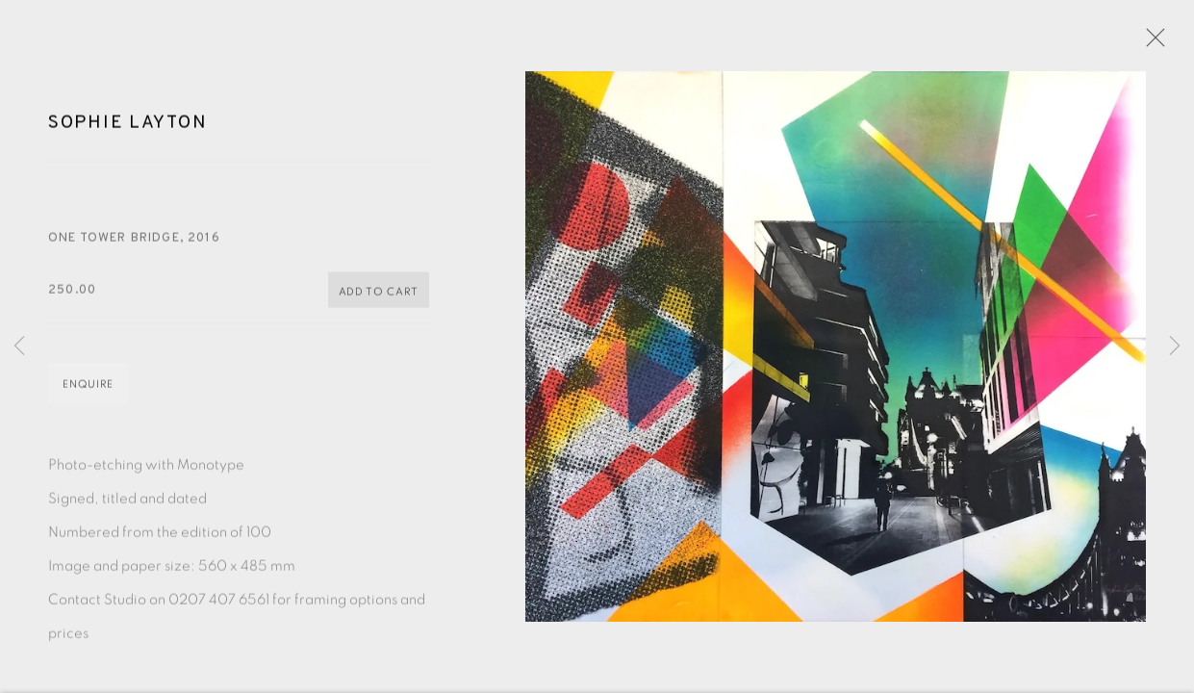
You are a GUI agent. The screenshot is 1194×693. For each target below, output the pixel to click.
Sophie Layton (127, 126)
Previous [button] (19, 346)
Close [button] (1150, 43)
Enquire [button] (88, 387)
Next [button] (1175, 346)
